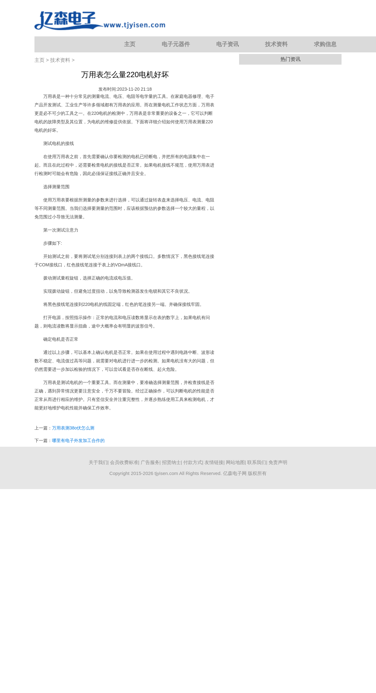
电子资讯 (227, 44)
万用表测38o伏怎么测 (73, 427)
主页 (129, 44)
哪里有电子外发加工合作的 (78, 440)
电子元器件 (176, 44)
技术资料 (276, 44)
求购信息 (325, 44)
